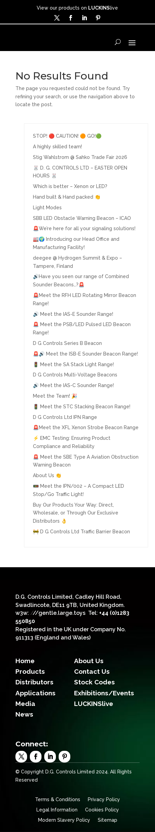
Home (25, 661)
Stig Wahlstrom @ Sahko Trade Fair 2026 (80, 157)
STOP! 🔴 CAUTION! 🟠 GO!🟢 (67, 136)
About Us (89, 661)
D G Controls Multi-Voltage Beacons (75, 374)
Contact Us (92, 671)
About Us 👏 (47, 475)
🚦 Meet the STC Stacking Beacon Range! (81, 406)
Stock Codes (94, 682)
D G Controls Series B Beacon (67, 343)
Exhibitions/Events (104, 693)
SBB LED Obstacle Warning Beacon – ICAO (82, 218)
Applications (35, 693)
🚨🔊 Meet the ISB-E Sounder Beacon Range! (85, 354)
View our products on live (77, 8)
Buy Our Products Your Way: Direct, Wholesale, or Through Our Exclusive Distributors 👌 (75, 513)
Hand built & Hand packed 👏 (66, 197)
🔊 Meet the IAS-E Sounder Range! (73, 314)
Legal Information (57, 809)
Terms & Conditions (57, 799)
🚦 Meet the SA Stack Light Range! (73, 364)
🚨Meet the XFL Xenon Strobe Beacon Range (86, 427)
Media (25, 703)
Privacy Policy (104, 799)
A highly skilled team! (57, 146)
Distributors (34, 682)
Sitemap (107, 820)
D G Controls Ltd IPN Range (65, 417)
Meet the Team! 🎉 (55, 396)
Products (30, 671)
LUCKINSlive (93, 703)
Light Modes (47, 207)
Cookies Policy (102, 809)
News (24, 714)
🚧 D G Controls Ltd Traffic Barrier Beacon (81, 531)
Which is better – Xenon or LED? (70, 186)
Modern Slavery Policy (64, 820)
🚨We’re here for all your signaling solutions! (84, 228)
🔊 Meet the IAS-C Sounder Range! (73, 385)
